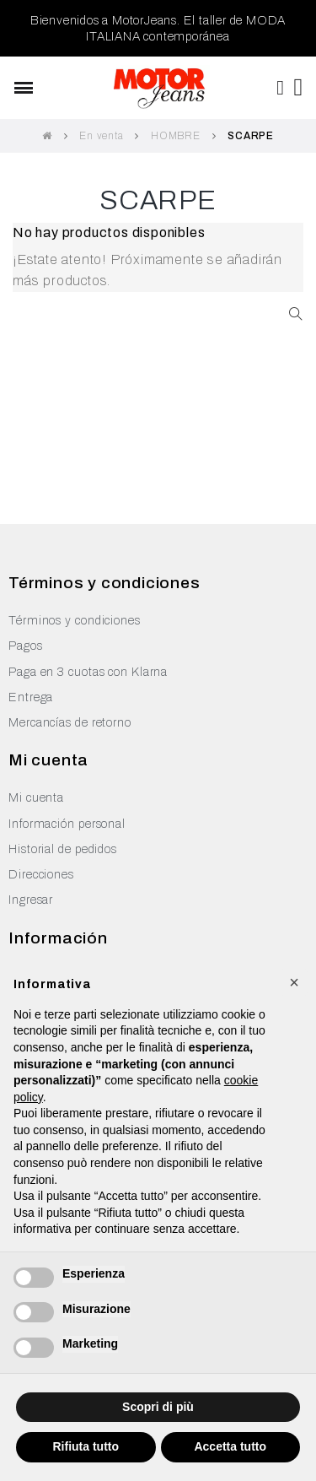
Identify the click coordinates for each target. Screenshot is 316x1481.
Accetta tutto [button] (230, 1446)
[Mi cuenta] (280, 88)
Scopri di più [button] (158, 1406)
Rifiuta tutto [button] (85, 1446)
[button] (294, 982)
